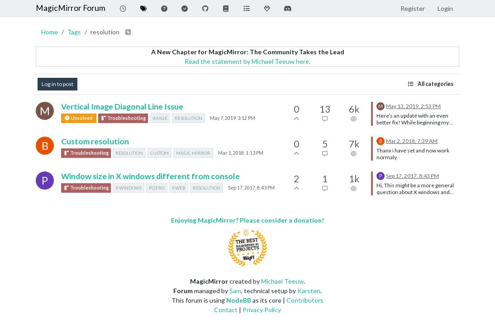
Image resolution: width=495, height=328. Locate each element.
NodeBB (238, 300)
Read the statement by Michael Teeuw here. (247, 61)
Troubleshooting (123, 118)
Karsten (308, 291)
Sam (235, 291)
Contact (226, 310)
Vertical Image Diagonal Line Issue (122, 106)
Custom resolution (95, 141)
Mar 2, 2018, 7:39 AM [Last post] (412, 141)
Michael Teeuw (282, 281)
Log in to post (57, 84)
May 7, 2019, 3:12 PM (232, 118)
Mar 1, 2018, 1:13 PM (240, 153)
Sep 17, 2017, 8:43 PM (251, 187)
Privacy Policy (262, 310)
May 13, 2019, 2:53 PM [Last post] (413, 106)
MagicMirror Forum (70, 8)
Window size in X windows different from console (150, 176)
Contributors (305, 300)
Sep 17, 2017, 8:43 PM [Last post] (412, 175)
